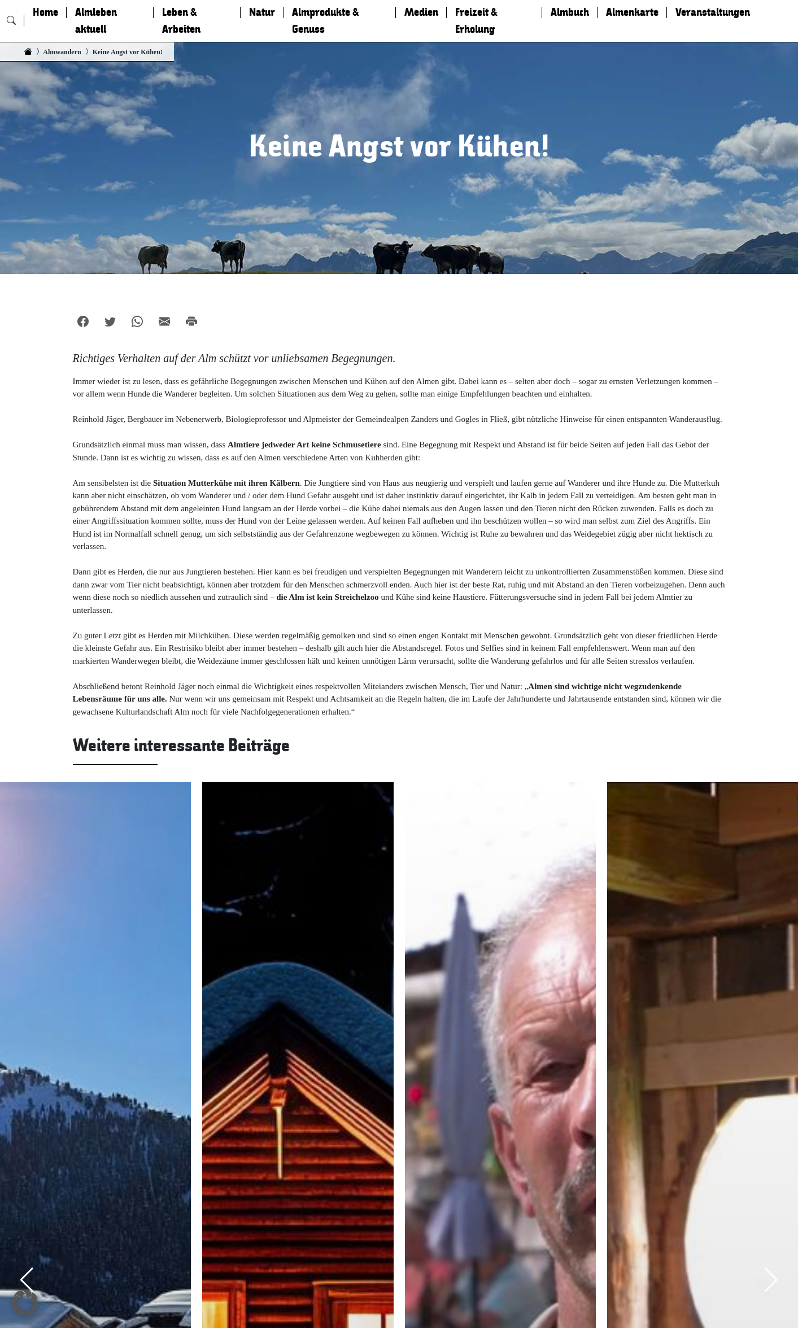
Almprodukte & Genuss (325, 21)
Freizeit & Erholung (476, 21)
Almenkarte (632, 12)
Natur (262, 12)
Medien (421, 12)
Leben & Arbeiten (181, 21)
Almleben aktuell (96, 21)
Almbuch (570, 12)
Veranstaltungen (712, 12)
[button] (25, 1303)
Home (45, 12)
